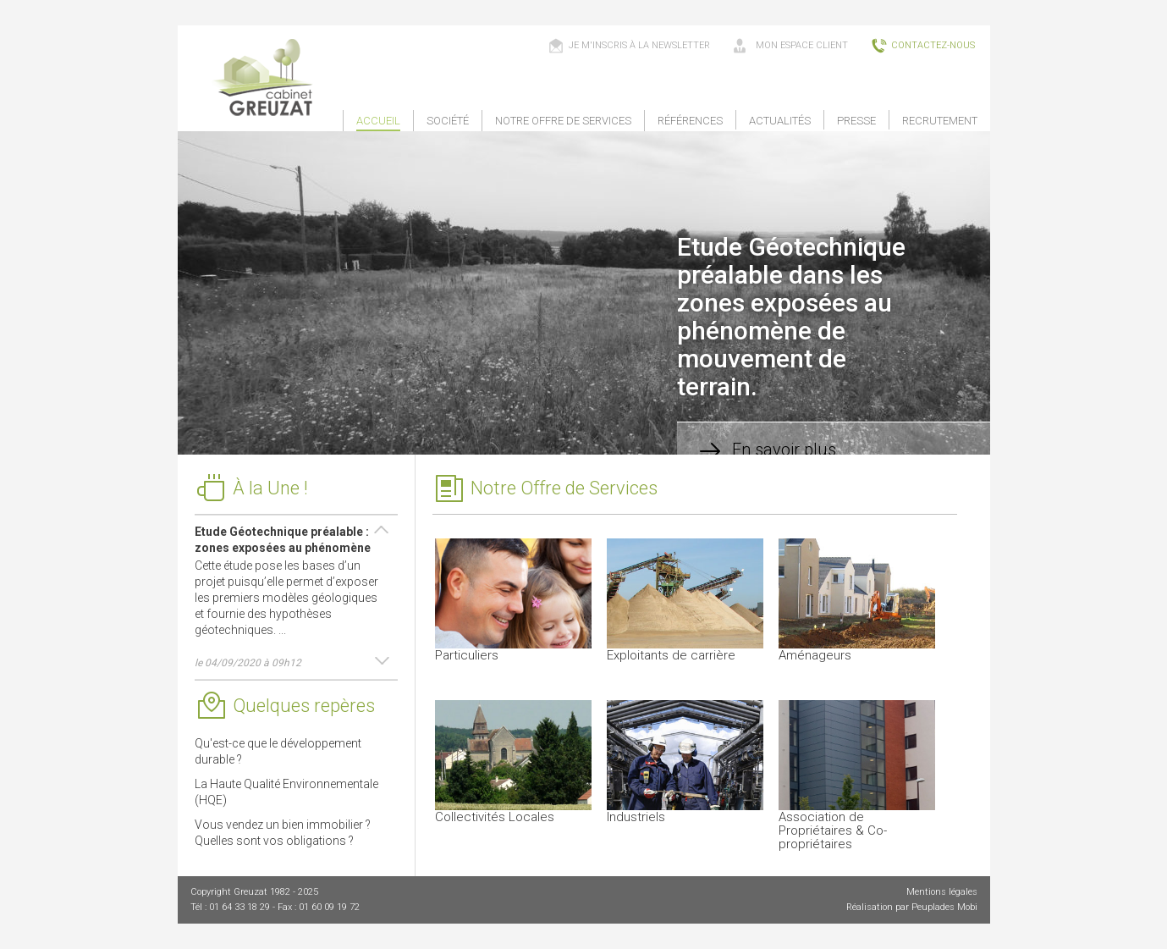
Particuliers (513, 600)
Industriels (685, 762)
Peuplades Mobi (944, 907)
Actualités (780, 120)
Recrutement (939, 120)
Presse (856, 120)
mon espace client (790, 46)
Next (381, 662)
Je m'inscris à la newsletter (629, 46)
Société (448, 120)
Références (690, 120)
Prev (381, 531)
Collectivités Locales (513, 762)
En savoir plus (765, 451)
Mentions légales (941, 891)
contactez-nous (922, 46)
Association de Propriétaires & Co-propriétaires (857, 776)
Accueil (378, 120)
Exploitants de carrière (685, 600)
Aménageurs (857, 600)
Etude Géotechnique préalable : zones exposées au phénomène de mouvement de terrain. (283, 547)
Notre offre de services (563, 120)
